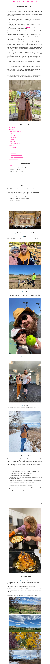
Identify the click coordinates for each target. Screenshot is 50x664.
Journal (18, 1)
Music (28, 1)
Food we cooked (12, 141)
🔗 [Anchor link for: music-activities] (20, 186)
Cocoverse (14, 1)
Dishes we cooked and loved (16, 143)
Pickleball (13, 135)
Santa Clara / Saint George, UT (16, 155)
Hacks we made (12, 127)
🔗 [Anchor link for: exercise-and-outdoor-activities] (15, 233)
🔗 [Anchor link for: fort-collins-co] (20, 580)
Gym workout (13, 137)
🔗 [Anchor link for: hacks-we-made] (20, 163)
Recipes (24, 1)
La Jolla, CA (13, 153)
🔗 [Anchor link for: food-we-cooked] (20, 456)
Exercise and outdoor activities (15, 131)
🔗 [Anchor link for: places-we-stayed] (19, 576)
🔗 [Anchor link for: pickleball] (22, 291)
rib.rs (36, 25)
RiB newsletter (13, 165)
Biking (12, 133)
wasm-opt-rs (28, 27)
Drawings (31, 1)
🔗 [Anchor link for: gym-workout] (21, 356)
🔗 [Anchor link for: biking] (23, 236)
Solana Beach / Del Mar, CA (16, 151)
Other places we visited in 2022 (17, 157)
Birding (12, 139)
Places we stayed (12, 145)
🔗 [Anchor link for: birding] (23, 405)
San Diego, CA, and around (16, 149)
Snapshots (35, 1)
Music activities (12, 129)
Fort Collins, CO (14, 147)
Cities (21, 1)
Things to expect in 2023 (13, 159)
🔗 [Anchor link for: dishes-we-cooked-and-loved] (18, 469)
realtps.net (31, 25)
